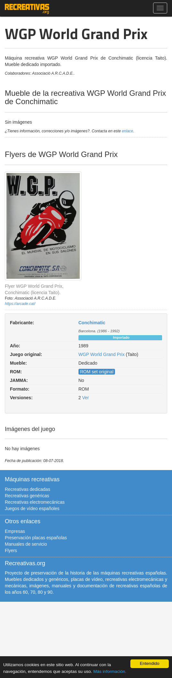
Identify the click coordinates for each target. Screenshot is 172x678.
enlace (127, 131)
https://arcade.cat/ (20, 304)
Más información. (110, 671)
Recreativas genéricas (27, 495)
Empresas (15, 531)
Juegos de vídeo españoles (32, 508)
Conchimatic (91, 322)
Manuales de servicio (26, 544)
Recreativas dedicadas (27, 489)
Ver (85, 397)
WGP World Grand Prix (101, 354)
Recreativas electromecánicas (35, 502)
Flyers (11, 550)
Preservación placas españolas (36, 537)
